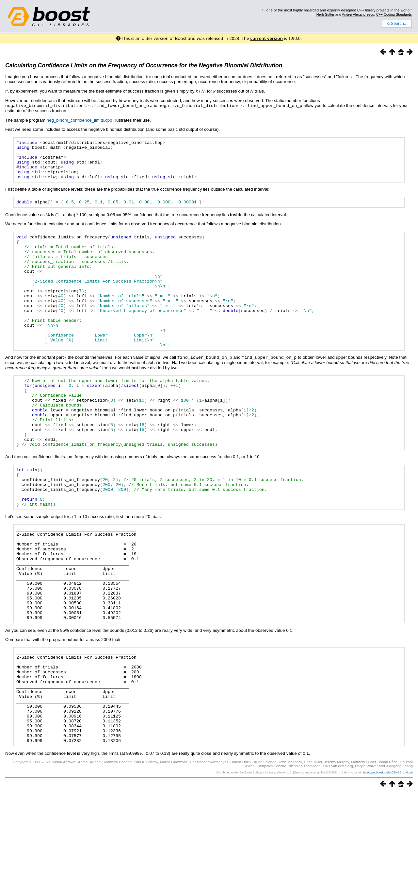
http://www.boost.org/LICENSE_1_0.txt (387, 862)
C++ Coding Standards (394, 14)
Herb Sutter (325, 14)
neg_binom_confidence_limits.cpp (79, 119)
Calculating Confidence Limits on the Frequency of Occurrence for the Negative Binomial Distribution (143, 65)
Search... (397, 23)
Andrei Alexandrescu (358, 14)
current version (266, 38)
